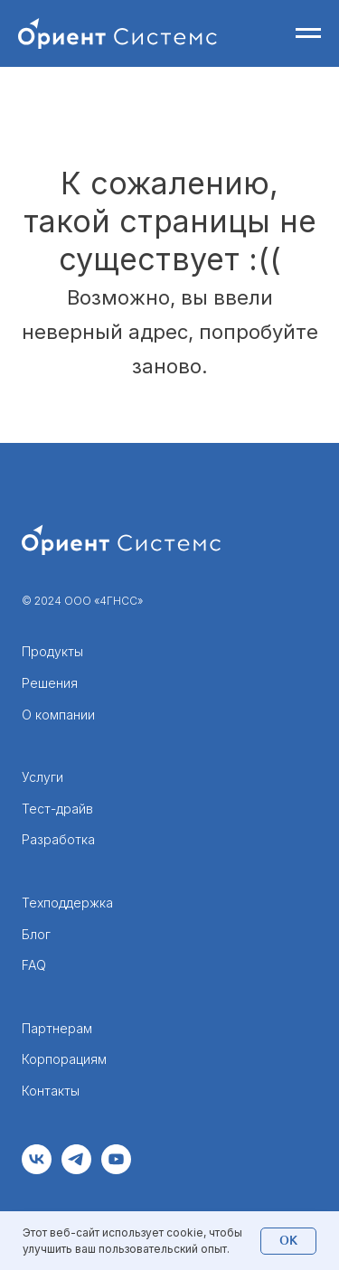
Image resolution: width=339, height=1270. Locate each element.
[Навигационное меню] (308, 33)
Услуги (42, 777)
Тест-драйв (57, 808)
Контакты (51, 1090)
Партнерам (57, 1028)
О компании (58, 714)
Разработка (58, 839)
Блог (36, 934)
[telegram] (76, 1169)
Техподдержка (67, 902)
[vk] (37, 1169)
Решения (50, 683)
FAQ (34, 965)
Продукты (52, 651)
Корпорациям (64, 1059)
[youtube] (116, 1169)
